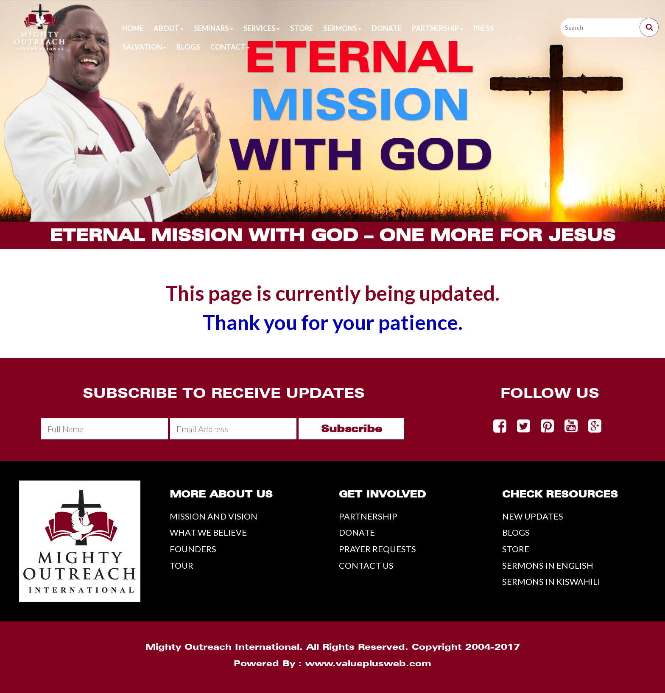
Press (483, 28)
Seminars (213, 28)
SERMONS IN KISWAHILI (551, 581)
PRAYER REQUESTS (377, 549)
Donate (387, 28)
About (169, 28)
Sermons (342, 28)
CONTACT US (366, 565)
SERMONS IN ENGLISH (547, 565)
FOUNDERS (193, 549)
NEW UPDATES (532, 516)
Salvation (144, 47)
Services (261, 28)
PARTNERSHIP (368, 516)
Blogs (188, 47)
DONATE (357, 532)
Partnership (437, 28)
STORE (515, 549)
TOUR (181, 565)
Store (301, 28)
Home (132, 28)
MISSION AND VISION (213, 516)
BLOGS (516, 532)
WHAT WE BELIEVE (208, 532)
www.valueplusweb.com (368, 663)
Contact (230, 47)
